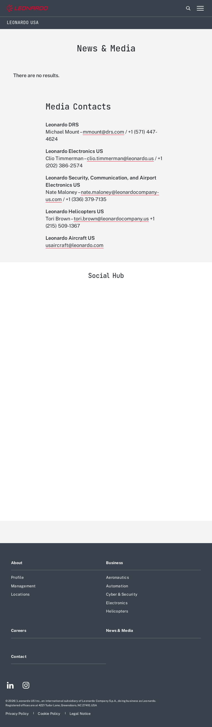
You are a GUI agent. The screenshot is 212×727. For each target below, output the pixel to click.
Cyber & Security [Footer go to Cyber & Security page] (121, 594)
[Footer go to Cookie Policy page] (49, 714)
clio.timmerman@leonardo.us (120, 158)
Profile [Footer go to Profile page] (17, 577)
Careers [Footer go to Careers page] (18, 630)
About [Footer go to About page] (16, 563)
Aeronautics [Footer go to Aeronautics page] (117, 577)
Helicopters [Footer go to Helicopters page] (117, 611)
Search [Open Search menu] (188, 8)
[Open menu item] (200, 8)
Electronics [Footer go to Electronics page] (117, 603)
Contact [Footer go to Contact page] (18, 656)
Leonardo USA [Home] (23, 22)
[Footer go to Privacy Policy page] (18, 714)
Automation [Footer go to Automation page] (117, 586)
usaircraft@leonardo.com (75, 245)
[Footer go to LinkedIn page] (10, 686)
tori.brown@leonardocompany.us (111, 219)
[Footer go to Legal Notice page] (80, 714)
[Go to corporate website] (27, 8)
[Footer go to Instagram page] (26, 686)
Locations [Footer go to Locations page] (20, 594)
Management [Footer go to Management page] (23, 586)
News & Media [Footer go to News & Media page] (119, 630)
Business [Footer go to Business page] (114, 563)
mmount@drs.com (103, 132)
